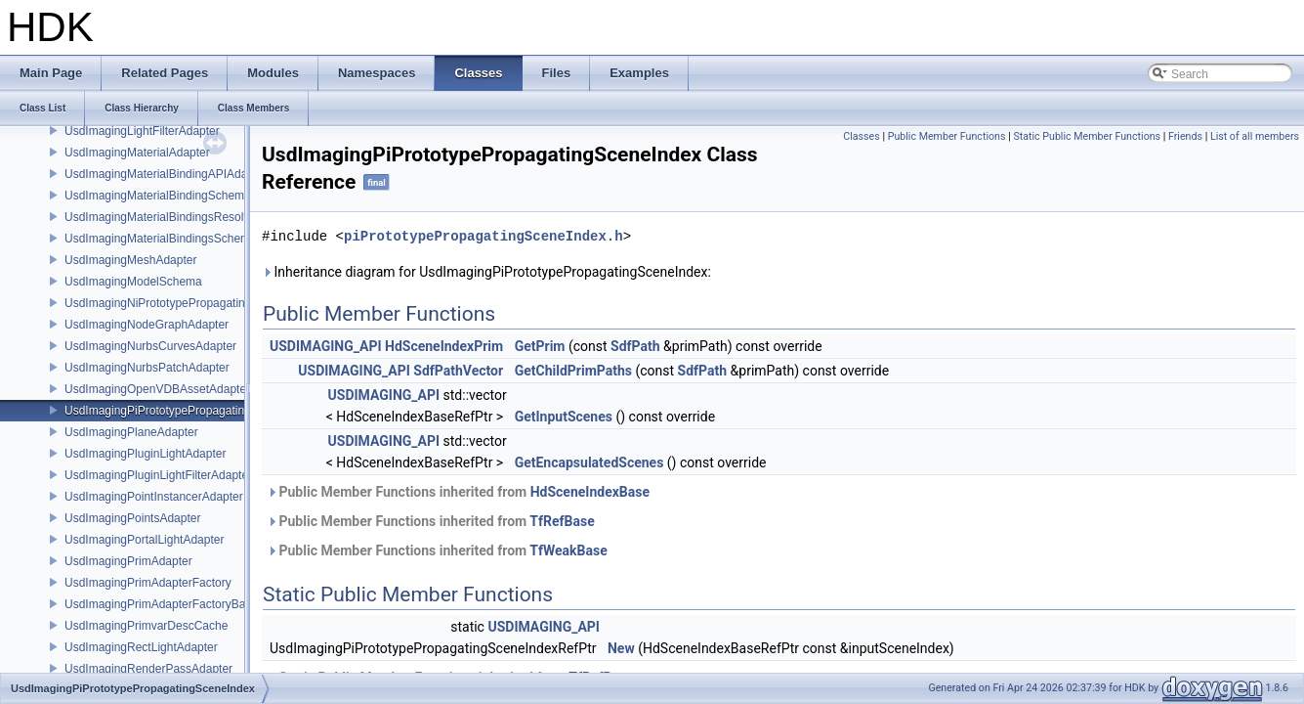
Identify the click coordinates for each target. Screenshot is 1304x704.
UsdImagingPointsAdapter (132, 518)
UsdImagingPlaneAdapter (131, 432)
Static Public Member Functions (1086, 136)
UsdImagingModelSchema (133, 281)
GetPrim (540, 346)
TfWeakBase (568, 550)
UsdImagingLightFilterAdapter (142, 131)
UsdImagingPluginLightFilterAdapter (158, 475)
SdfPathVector (458, 370)
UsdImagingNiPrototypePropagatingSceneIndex (189, 303)
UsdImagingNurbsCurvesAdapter (150, 346)
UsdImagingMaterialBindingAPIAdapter (166, 174)
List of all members (1254, 136)
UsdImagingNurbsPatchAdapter (147, 367)
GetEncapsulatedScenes (589, 462)
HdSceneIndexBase (590, 492)
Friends (1185, 136)
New (621, 648)
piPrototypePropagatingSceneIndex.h (483, 236)
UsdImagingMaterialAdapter (137, 152)
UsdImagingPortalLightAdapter (144, 540)
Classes (861, 136)
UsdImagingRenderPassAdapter (148, 669)
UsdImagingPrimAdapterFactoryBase (161, 604)
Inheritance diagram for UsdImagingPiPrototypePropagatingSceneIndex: (486, 272)
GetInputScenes (563, 416)
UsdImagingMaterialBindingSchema (157, 195)
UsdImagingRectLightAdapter (141, 647)
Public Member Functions (947, 136)
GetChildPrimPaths (573, 370)
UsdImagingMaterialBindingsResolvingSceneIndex (195, 217)
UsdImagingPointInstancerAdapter (153, 497)
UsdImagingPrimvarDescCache (146, 626)
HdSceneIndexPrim (444, 346)
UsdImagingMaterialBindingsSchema (160, 238)
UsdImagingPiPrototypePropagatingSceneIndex (188, 411)
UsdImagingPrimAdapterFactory (147, 583)
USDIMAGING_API (326, 346)
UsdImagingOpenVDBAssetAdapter (157, 389)
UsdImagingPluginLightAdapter (145, 454)
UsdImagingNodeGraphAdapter (146, 324)
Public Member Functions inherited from (458, 492)
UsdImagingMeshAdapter (130, 260)
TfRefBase (561, 521)
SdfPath (635, 346)
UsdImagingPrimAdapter (128, 561)
